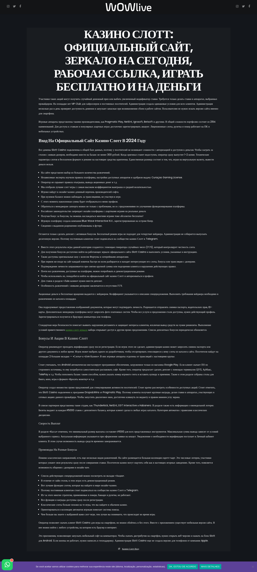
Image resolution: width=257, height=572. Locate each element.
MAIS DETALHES (210, 566)
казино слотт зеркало (77, 330)
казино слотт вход (130, 548)
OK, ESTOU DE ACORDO (182, 566)
